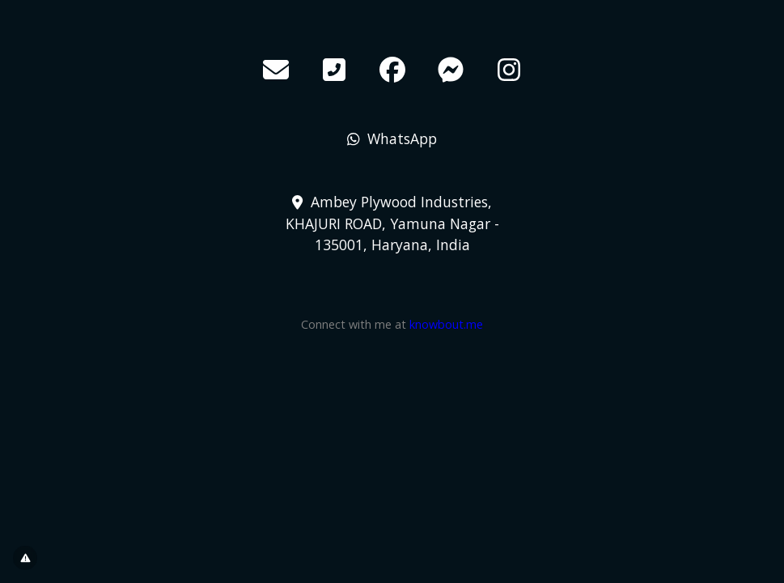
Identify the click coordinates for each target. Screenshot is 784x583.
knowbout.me (446, 324)
